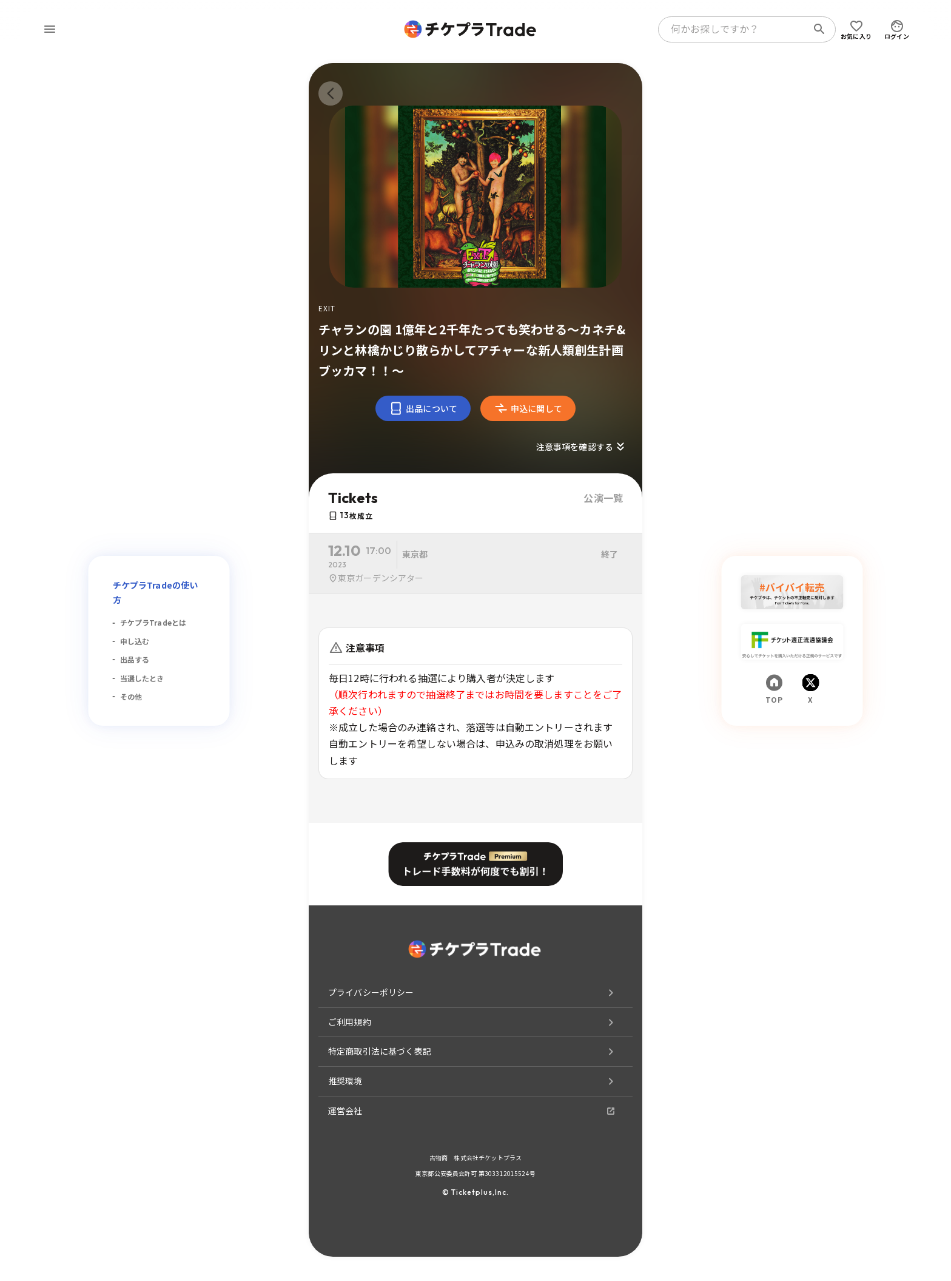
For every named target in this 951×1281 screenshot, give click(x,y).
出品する (135, 659)
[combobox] (735, 29)
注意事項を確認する (582, 447)
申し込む (135, 641)
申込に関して (528, 408)
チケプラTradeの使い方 (155, 592)
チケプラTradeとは (153, 622)
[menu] (49, 29)
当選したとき (142, 678)
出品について (423, 408)
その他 (131, 696)
